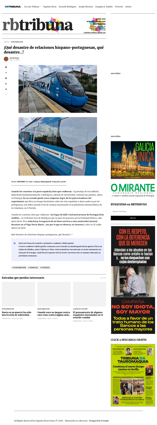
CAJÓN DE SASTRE (80, 309)
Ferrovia (119, 7)
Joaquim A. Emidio (104, 7)
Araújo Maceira (86, 7)
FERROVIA (34, 267)
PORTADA (46, 267)
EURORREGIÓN (17, 42)
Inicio (6, 42)
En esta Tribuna (31, 7)
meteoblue (116, 73)
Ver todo (103, 278)
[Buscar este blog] (133, 212)
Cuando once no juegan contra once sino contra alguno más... (53, 313)
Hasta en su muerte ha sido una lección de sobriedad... (16, 313)
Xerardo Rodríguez (67, 7)
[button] (6, 95)
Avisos (128, 7)
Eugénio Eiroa (49, 7)
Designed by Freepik (99, 421)
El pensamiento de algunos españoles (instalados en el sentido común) (88, 315)
